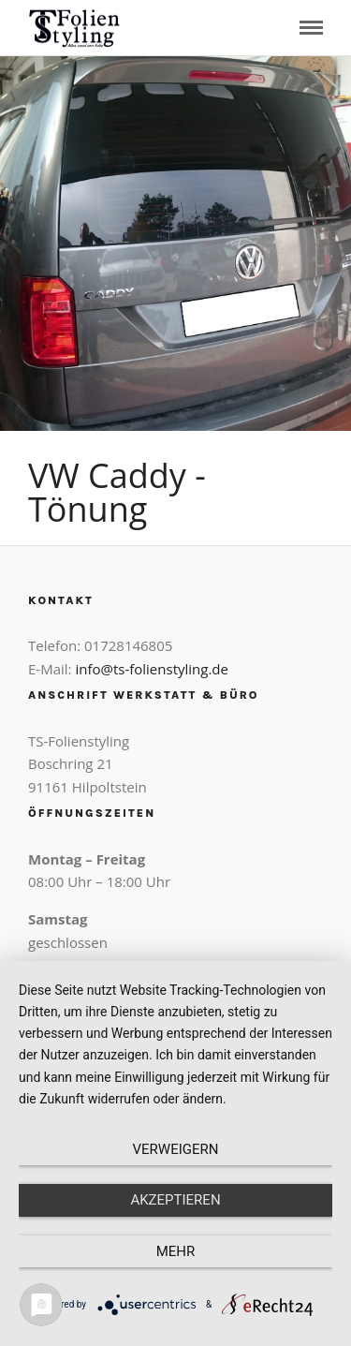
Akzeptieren (175, 1199)
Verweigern (176, 1149)
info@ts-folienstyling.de (151, 668)
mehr (176, 1251)
